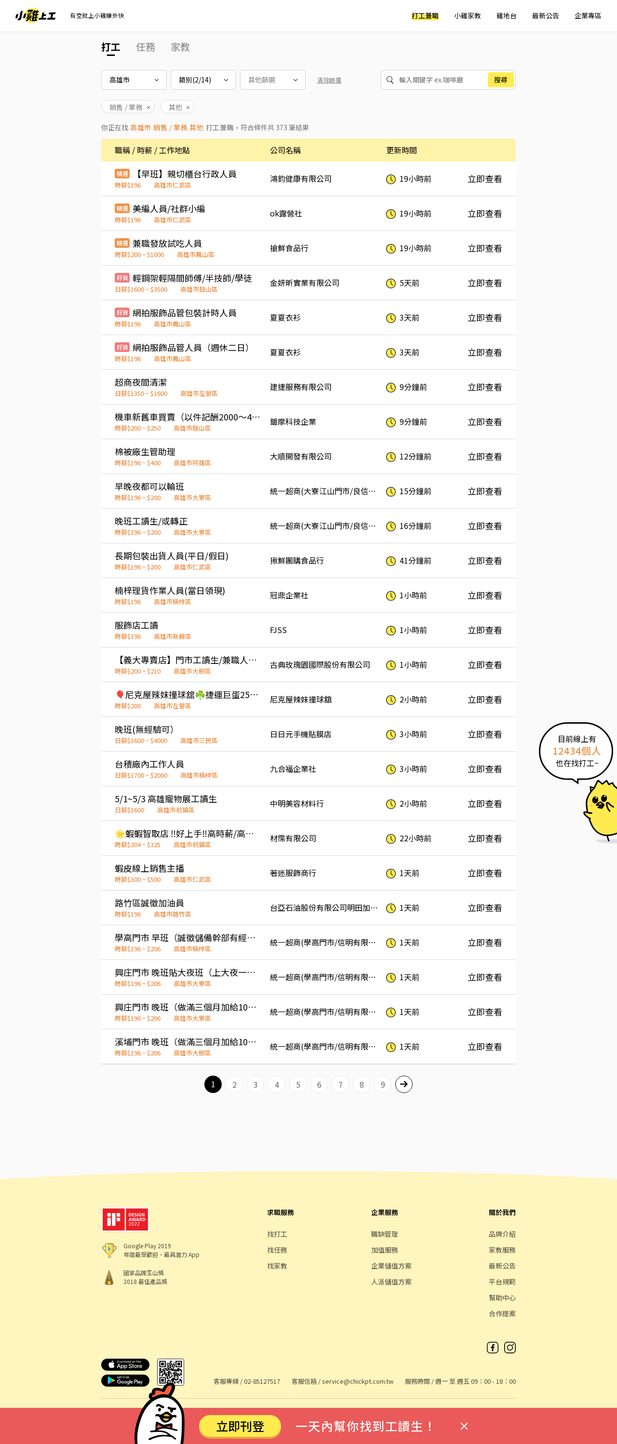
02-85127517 (262, 1381)
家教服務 (502, 1250)
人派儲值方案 (391, 1281)
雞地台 (506, 15)
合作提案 (502, 1313)
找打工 (277, 1234)
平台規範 (502, 1281)
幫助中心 (502, 1297)
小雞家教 (467, 15)
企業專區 (588, 15)
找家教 (277, 1265)
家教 (180, 47)
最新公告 (545, 15)
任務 (145, 47)
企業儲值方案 (391, 1265)
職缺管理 (384, 1234)
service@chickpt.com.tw (357, 1381)
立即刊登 (240, 1425)
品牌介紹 (502, 1234)
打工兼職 (425, 15)
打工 (111, 47)
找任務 (277, 1250)
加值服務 (384, 1250)
